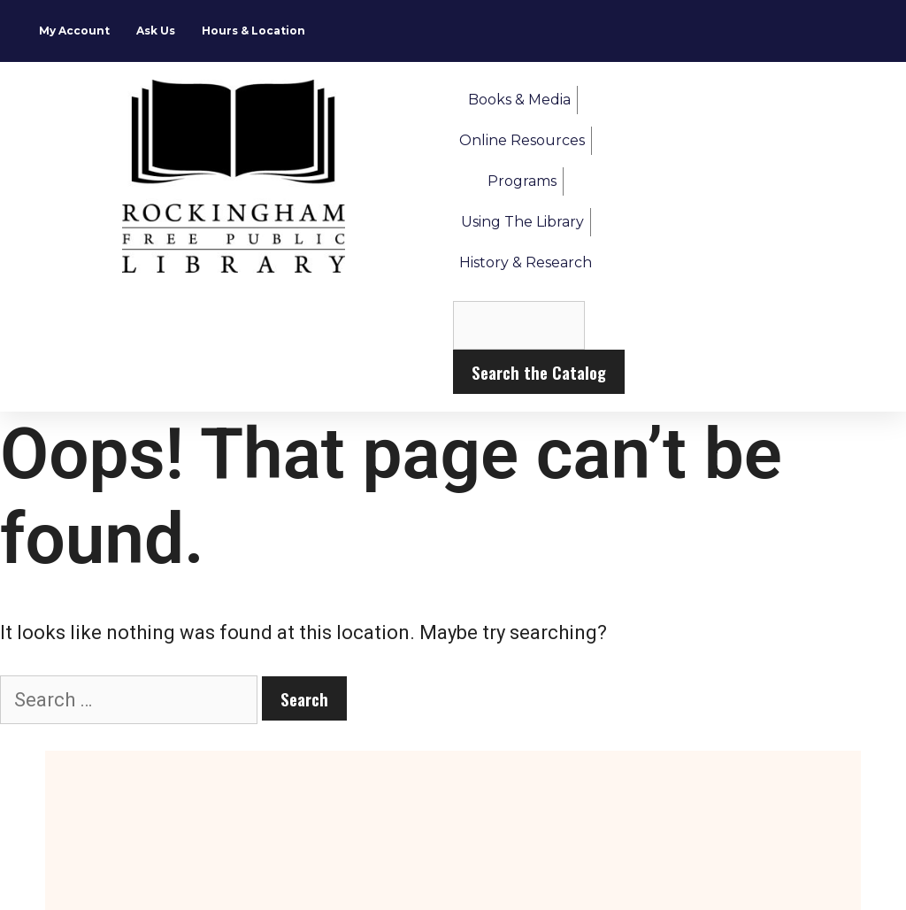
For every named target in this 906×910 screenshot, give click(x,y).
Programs (522, 181)
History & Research (525, 262)
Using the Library (522, 221)
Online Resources (522, 140)
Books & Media (519, 99)
